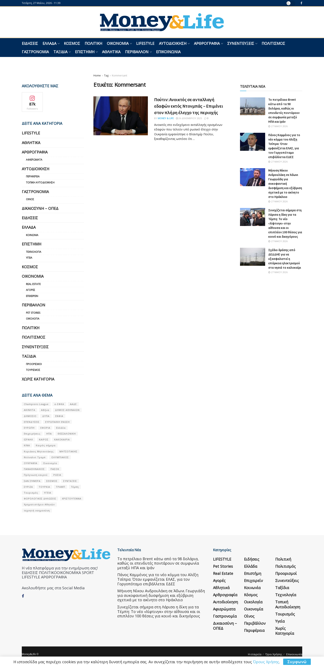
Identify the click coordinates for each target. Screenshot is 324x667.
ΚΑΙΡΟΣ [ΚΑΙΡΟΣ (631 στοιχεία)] (43, 439)
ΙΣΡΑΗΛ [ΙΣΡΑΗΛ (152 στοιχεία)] (28, 439)
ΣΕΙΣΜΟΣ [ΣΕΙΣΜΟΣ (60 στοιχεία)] (51, 481)
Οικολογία (32, 318)
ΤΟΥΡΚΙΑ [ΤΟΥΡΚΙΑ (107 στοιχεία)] (44, 486)
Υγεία (29, 257)
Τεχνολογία (33, 252)
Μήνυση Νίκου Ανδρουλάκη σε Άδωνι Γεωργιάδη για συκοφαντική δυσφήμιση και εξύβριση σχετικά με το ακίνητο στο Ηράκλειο (285, 183)
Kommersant (119, 75)
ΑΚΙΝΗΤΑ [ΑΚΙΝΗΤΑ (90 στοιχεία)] (29, 410)
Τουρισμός (33, 370)
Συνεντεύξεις (240, 43)
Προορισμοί (34, 364)
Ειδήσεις (30, 43)
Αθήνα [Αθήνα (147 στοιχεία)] (45, 410)
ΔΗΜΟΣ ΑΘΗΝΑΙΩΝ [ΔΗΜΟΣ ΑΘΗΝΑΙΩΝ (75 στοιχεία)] (67, 410)
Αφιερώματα (34, 159)
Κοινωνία (32, 235)
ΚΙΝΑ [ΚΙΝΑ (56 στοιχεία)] (27, 445)
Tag (106, 75)
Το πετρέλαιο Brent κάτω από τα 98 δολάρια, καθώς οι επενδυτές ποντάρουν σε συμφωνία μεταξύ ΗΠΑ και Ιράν (158, 563)
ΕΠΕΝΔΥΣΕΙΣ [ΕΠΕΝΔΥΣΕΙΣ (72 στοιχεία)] (31, 421)
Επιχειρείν (32, 296)
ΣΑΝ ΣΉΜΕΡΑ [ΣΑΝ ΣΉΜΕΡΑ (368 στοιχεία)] (32, 481)
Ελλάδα (49, 43)
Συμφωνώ (297, 661)
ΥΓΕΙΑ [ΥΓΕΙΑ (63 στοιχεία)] (47, 492)
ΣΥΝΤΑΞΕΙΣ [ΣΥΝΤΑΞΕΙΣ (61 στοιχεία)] (70, 481)
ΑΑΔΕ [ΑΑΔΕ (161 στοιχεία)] (73, 404)
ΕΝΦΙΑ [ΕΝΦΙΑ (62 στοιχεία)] (59, 416)
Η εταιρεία (254, 654)
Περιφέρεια (33, 176)
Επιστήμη (84, 51)
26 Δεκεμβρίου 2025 (189, 118)
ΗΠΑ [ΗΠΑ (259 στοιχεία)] (49, 433)
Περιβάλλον (136, 51)
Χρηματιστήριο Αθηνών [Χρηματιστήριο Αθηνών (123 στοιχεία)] (39, 504)
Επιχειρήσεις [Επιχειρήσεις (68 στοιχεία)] (32, 433)
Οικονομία (118, 43)
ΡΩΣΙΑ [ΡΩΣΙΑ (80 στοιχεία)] (57, 474)
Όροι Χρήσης (274, 654)
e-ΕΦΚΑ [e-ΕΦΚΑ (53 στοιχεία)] (59, 404)
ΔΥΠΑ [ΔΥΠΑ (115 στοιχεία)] (45, 416)
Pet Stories (33, 313)
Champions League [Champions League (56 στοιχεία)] (36, 404)
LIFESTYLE (145, 43)
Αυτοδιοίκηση (172, 43)
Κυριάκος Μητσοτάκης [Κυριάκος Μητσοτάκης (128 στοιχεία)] (39, 451)
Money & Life (166, 118)
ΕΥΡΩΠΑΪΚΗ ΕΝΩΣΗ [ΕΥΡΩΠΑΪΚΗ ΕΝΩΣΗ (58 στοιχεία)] (57, 421)
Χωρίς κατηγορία (38, 379)
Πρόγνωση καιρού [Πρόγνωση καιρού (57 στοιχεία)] (36, 474)
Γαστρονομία (35, 51)
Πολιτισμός (273, 43)
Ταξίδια (60, 51)
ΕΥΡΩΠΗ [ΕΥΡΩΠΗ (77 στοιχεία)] (29, 427)
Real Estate (33, 284)
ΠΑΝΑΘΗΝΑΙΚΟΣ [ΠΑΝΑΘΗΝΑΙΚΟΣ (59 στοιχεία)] (34, 469)
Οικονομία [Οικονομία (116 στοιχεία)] (50, 463)
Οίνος (30, 199)
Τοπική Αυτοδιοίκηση (40, 182)
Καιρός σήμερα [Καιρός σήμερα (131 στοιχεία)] (46, 445)
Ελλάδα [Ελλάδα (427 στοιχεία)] (61, 427)
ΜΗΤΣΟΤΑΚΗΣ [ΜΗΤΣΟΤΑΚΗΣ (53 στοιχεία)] (68, 451)
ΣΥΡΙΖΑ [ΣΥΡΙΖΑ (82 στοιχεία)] (28, 486)
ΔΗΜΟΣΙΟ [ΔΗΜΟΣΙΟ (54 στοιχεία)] (30, 416)
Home (97, 75)
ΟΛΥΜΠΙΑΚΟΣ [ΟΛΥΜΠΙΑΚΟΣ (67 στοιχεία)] (60, 457)
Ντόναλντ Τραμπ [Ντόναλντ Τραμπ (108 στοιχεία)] (34, 457)
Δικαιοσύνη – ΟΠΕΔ (40, 208)
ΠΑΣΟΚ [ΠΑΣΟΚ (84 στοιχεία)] (54, 469)
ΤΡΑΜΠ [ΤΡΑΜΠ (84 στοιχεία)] (60, 486)
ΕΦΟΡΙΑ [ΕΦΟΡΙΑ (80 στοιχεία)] (45, 427)
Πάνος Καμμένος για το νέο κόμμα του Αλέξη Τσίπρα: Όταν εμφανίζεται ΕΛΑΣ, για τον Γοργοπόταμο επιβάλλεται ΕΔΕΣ (157, 579)
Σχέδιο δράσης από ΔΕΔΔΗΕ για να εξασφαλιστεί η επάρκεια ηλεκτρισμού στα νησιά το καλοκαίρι (284, 259)
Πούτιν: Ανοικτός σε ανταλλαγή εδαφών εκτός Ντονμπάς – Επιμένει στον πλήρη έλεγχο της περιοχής (188, 106)
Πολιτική (93, 43)
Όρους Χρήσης (266, 661)
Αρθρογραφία (207, 43)
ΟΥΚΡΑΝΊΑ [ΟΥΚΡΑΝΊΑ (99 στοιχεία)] (30, 463)
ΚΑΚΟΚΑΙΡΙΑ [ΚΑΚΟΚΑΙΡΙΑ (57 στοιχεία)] (62, 439)
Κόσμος (72, 43)
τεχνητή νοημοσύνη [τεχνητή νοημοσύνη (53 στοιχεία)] (37, 510)
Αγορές (30, 290)
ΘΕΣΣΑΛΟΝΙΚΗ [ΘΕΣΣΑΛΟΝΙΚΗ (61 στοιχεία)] (67, 433)
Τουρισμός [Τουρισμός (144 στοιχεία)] (31, 492)
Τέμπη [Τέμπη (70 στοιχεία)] (75, 486)
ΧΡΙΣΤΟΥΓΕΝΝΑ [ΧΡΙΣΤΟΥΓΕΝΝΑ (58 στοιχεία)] (71, 498)
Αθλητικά (111, 51)
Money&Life (29, 654)
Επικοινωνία (168, 51)
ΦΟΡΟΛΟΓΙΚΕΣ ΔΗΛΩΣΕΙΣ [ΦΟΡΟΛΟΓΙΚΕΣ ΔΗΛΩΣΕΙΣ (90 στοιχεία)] (40, 498)
